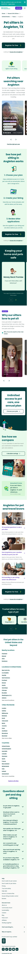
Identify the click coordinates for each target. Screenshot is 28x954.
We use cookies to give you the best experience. (11, 3)
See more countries (8, 776)
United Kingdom (6, 748)
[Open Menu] (24, 8)
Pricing (3, 886)
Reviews (4, 898)
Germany (4, 756)
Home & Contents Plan (8, 893)
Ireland (4, 771)
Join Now (18, 8)
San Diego (5, 688)
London (4, 708)
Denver (4, 683)
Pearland (4, 653)
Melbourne (5, 713)
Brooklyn (4, 693)
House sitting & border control (10, 896)
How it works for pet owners (9, 881)
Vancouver (5, 721)
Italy (3, 769)
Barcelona (5, 733)
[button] (12, 357)
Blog (3, 915)
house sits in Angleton (16, 52)
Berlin (3, 723)
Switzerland (5, 774)
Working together (6, 923)
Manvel (4, 656)
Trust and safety (6, 888)
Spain (3, 758)
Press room (5, 918)
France (4, 761)
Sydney (4, 710)
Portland (4, 680)
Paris (3, 728)
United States (6, 746)
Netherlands (5, 766)
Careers (4, 913)
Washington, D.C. (7, 695)
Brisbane (4, 716)
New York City (6, 670)
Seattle (4, 675)
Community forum (7, 907)
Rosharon (4, 661)
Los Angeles (5, 673)
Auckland (4, 731)
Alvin (3, 658)
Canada (4, 753)
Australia (4, 751)
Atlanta (4, 698)
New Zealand (5, 764)
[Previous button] (4, 381)
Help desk (4, 891)
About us (4, 905)
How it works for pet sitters (9, 883)
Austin (4, 685)
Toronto (4, 726)
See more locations (8, 700)
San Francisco (6, 678)
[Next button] (16, 139)
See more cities (7, 738)
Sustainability (5, 910)
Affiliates (4, 920)
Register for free (13, 45)
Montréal (4, 736)
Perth (3, 718)
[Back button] (11, 139)
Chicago (4, 690)
